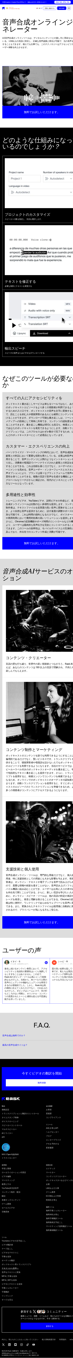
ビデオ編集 (6, 1176)
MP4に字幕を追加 (9, 1276)
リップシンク (7, 1296)
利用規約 (62, 1339)
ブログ (49, 1136)
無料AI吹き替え (52, 1214)
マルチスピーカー (9, 1129)
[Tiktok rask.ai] (27, 1344)
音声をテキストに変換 (11, 1272)
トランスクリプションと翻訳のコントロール (20, 1113)
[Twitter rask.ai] (3, 1344)
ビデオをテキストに (10, 1253)
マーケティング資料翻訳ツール (59, 1226)
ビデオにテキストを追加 (12, 1284)
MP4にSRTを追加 (9, 1280)
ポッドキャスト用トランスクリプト (17, 1264)
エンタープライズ (53, 1140)
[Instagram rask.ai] (21, 1344)
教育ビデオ (6, 1184)
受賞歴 (49, 1113)
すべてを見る (7, 1300)
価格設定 (5, 1110)
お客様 (49, 1110)
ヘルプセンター (52, 1132)
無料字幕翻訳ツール (54, 1218)
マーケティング (8, 1180)
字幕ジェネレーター (10, 1288)
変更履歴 (49, 1148)
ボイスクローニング (10, 1121)
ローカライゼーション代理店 (14, 1172)
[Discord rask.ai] (15, 1344)
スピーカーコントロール (12, 1125)
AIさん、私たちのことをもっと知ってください (20, 1339)
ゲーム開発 (6, 1204)
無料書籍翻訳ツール (54, 1230)
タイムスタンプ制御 (10, 1117)
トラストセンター (9, 1158)
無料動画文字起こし (54, 1222)
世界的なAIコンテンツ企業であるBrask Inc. (15, 1353)
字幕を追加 (6, 1256)
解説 (3, 1196)
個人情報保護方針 (49, 1339)
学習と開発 (6, 1168)
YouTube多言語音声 (10, 1188)
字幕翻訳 (5, 1292)
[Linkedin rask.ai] (9, 1344)
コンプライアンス (53, 1117)
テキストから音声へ (10, 1268)
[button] (39, 8)
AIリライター (7, 1133)
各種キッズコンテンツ (11, 1200)
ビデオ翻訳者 (7, 1245)
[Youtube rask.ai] (33, 1344)
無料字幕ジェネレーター (56, 1210)
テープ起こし (7, 1249)
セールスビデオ (8, 1208)
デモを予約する (52, 1144)
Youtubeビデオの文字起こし (14, 1241)
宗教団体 (5, 1212)
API (3, 1137)
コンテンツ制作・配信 (11, 1192)
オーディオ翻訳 (8, 1260)
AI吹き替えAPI (52, 1128)
